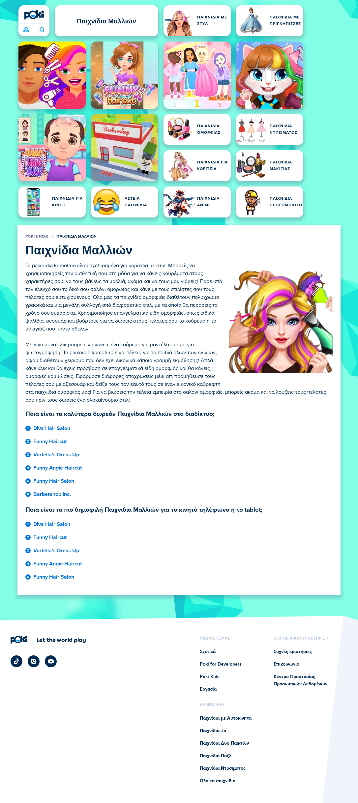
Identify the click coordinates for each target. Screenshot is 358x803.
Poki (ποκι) (36, 237)
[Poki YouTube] (51, 661)
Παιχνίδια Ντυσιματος (223, 768)
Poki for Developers (221, 664)
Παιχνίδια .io (213, 731)
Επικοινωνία (286, 664)
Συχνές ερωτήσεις (293, 651)
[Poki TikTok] (16, 661)
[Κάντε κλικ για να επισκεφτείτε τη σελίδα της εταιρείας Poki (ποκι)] (48, 639)
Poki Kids (210, 676)
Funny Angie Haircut (57, 468)
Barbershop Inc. (52, 494)
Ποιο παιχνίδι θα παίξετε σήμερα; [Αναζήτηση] (42, 30)
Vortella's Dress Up (56, 454)
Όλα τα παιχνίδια (217, 781)
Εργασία (208, 689)
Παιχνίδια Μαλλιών (76, 237)
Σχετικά (208, 651)
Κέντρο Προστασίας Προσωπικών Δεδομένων (300, 680)
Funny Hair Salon (53, 481)
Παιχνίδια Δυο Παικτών (224, 743)
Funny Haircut (50, 441)
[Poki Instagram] (34, 661)
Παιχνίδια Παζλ (215, 756)
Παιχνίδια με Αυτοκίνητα (226, 718)
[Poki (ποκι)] (34, 14)
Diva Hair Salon (51, 428)
